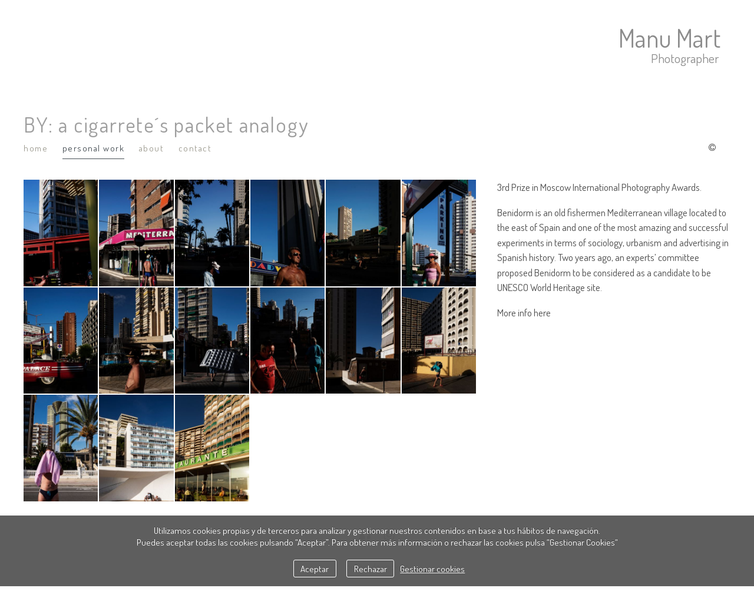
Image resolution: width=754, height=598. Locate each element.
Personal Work (93, 148)
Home (36, 148)
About (151, 148)
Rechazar (370, 568)
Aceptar (314, 568)
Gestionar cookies (432, 568)
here (542, 312)
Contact (195, 148)
